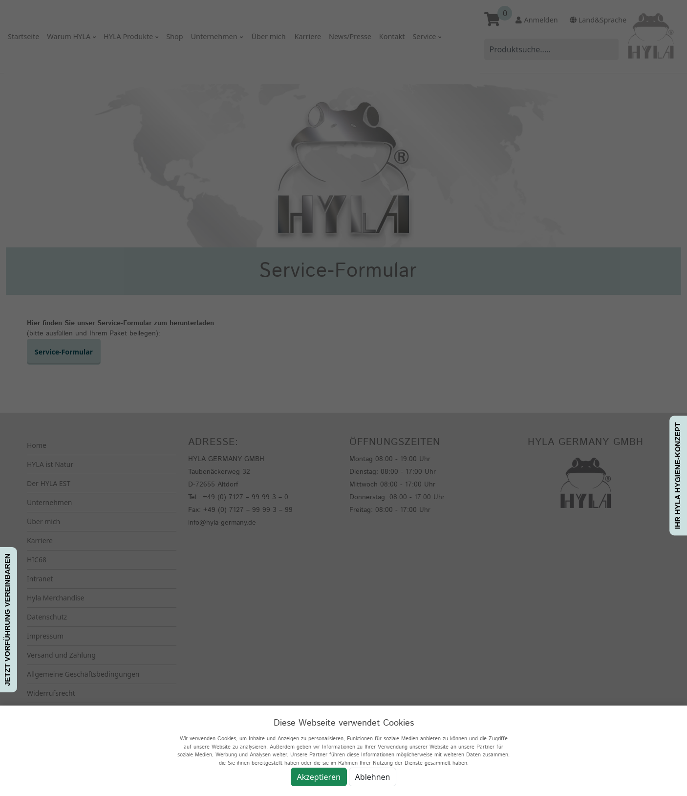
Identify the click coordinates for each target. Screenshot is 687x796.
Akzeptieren (319, 777)
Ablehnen (372, 777)
